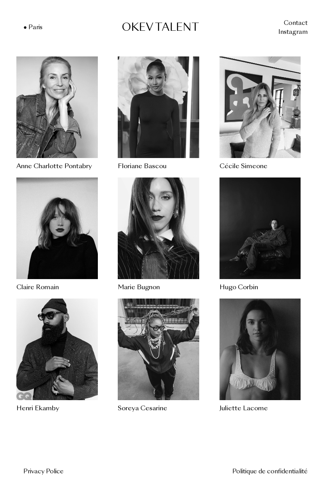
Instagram (293, 32)
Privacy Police (43, 472)
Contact (296, 23)
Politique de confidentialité (270, 472)
